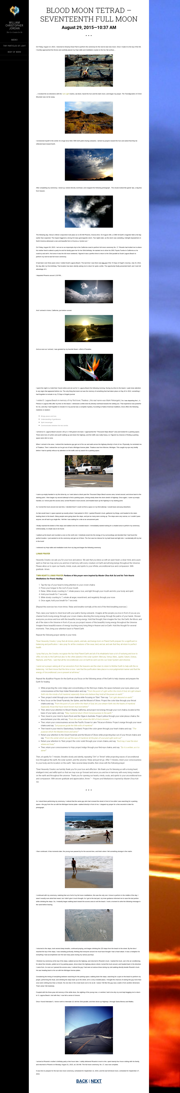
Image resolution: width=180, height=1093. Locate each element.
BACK (82, 1081)
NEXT (96, 1081)
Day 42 (104, 263)
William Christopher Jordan (14, 25)
